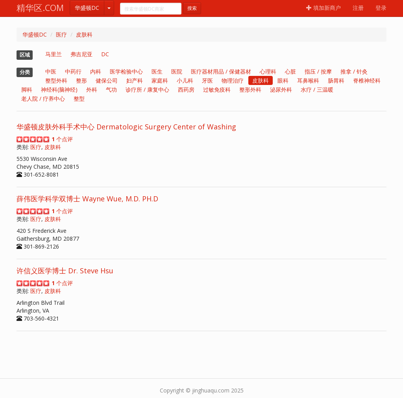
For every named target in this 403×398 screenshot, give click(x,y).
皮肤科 (84, 34)
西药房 (186, 89)
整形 (81, 80)
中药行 (73, 71)
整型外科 (56, 80)
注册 (358, 7)
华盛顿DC (87, 7)
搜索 (192, 8)
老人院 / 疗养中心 (43, 98)
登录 (380, 7)
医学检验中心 (126, 71)
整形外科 (250, 89)
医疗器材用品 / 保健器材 (221, 71)
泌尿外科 (281, 89)
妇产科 (134, 80)
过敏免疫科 (217, 89)
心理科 (268, 71)
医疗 (61, 34)
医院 (176, 71)
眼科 (282, 80)
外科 (91, 89)
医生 (157, 71)
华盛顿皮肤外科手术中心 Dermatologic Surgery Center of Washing (126, 126)
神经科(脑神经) (59, 89)
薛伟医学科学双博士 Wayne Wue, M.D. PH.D (87, 198)
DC (105, 54)
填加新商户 (323, 7)
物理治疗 (233, 80)
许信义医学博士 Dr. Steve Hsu (65, 270)
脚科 (26, 89)
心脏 (290, 71)
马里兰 (53, 54)
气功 (111, 89)
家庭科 (160, 80)
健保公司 (107, 80)
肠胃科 (336, 80)
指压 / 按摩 (318, 71)
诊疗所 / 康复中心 (147, 89)
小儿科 (185, 80)
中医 (50, 71)
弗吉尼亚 (81, 54)
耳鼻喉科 (308, 80)
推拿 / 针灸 (354, 71)
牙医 (207, 80)
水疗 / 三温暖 (317, 89)
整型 (79, 98)
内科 (95, 71)
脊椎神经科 (367, 80)
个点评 (62, 139)
